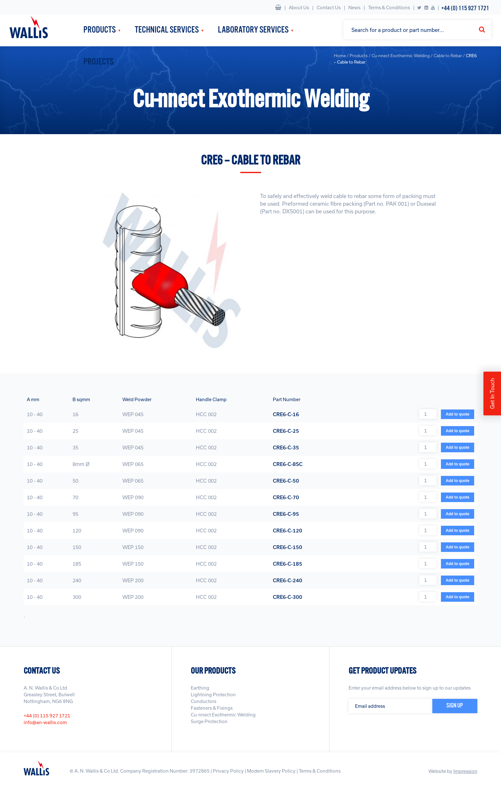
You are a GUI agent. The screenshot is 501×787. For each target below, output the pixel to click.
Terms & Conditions (389, 7)
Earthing (200, 688)
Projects (98, 62)
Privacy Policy (228, 771)
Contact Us (329, 7)
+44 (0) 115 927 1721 (465, 8)
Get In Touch (492, 393)
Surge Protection (209, 721)
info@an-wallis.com (45, 722)
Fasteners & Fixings (212, 708)
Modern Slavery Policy (271, 771)
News (354, 7)
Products (99, 30)
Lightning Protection (213, 694)
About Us (299, 7)
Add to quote (457, 414)
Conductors (203, 701)
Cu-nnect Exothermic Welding (223, 714)
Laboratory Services (253, 30)
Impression (465, 771)
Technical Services (167, 30)
